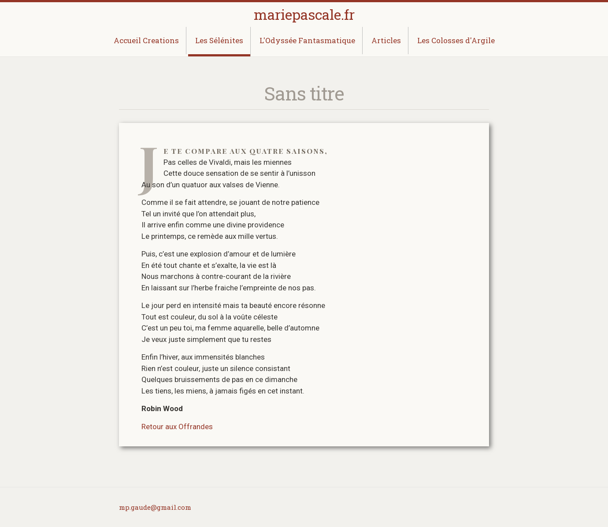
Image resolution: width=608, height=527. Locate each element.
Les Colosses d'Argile (456, 40)
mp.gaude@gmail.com (155, 507)
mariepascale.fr (304, 14)
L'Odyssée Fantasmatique (307, 40)
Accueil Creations (146, 40)
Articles (386, 40)
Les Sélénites (219, 40)
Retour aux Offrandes (177, 426)
